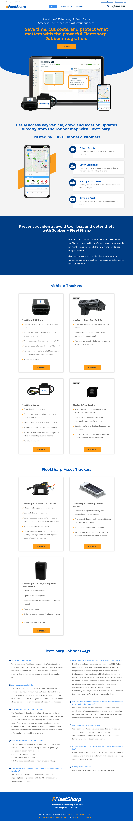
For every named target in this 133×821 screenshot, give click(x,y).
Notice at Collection (62, 817)
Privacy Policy (73, 814)
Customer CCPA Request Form (82, 817)
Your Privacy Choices (46, 817)
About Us (79, 6)
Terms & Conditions (87, 814)
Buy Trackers (65, 6)
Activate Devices (107, 2)
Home (53, 6)
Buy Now (66, 46)
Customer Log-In (120, 2)
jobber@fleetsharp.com (19, 2)
